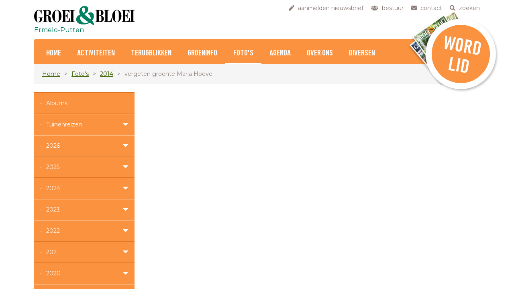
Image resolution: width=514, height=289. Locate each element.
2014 (106, 73)
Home (53, 53)
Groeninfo (202, 53)
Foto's (243, 53)
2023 (53, 209)
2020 (53, 273)
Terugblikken (151, 53)
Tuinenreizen (64, 124)
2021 (52, 252)
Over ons (320, 53)
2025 (52, 167)
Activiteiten (96, 53)
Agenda (280, 53)
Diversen (362, 53)
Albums (56, 103)
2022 (53, 230)
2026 (53, 145)
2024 (53, 188)
